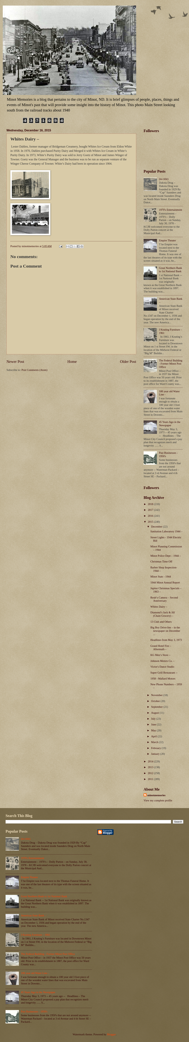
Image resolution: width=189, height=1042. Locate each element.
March (155, 742)
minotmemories (156, 795)
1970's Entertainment (170, 209)
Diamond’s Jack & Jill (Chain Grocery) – (162, 614)
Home (72, 362)
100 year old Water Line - (35, 973)
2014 (151, 761)
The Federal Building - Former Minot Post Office (170, 363)
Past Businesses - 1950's (34, 1011)
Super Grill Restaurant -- (164, 672)
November (157, 695)
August (155, 712)
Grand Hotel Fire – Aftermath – (160, 647)
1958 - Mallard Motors (162, 678)
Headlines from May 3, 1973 (166, 639)
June (154, 724)
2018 (151, 504)
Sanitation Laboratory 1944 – (166, 531)
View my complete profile (158, 800)
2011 (151, 779)
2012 (151, 773)
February (156, 748)
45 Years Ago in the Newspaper (169, 423)
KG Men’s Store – (160, 654)
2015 (151, 521)
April (154, 736)
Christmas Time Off (161, 561)
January (155, 753)
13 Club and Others (161, 621)
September (157, 706)
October (155, 701)
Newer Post (15, 362)
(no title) (163, 178)
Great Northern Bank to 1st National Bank (170, 269)
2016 (151, 515)
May (154, 730)
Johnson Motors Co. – (162, 660)
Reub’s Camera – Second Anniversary (164, 599)
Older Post (128, 362)
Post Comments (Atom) (34, 369)
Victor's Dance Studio (162, 666)
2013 (151, 767)
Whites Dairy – (158, 606)
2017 (151, 509)
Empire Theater (167, 240)
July (153, 718)
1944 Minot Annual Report (165, 582)
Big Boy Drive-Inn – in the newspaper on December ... (165, 630)
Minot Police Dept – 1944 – (165, 555)
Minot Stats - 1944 (160, 576)
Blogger (111, 1034)
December (157, 526)
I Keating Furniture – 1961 (35, 934)
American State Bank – (33, 915)
